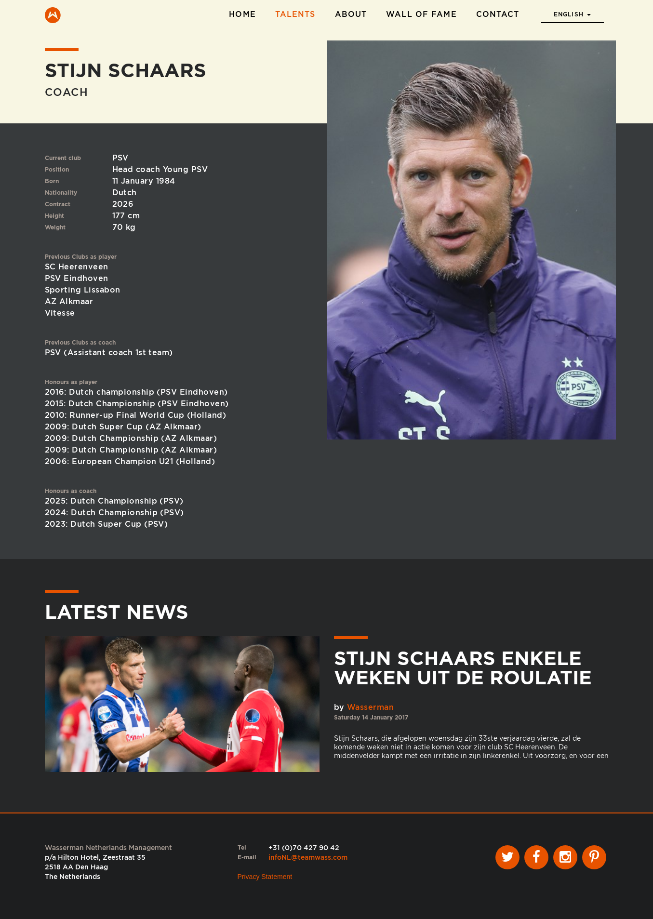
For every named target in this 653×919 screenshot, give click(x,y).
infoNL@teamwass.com (307, 857)
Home (242, 14)
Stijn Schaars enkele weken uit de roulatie (463, 668)
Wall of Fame (421, 14)
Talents (295, 14)
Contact (498, 14)
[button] (572, 11)
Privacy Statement (265, 876)
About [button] (351, 14)
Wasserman (370, 707)
